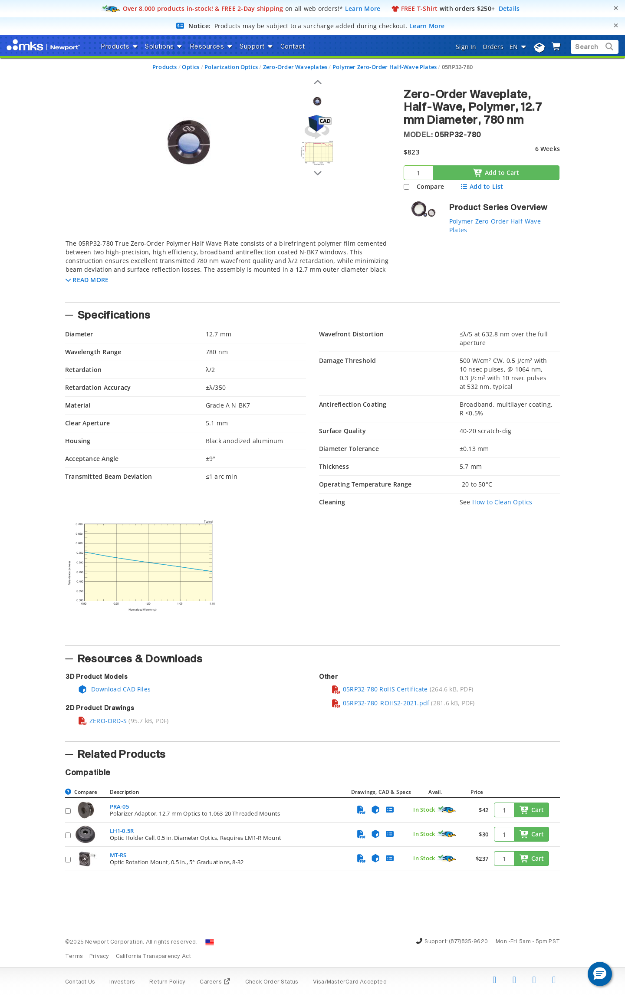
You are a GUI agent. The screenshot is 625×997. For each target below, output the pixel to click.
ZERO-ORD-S (102, 721)
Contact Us (80, 982)
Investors (122, 982)
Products (164, 67)
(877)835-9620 (468, 941)
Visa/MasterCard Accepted (350, 982)
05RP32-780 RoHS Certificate (379, 689)
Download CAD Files (114, 689)
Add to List (481, 186)
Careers (215, 982)
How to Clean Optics (502, 502)
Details (509, 8)
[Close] (615, 8)
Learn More (363, 8)
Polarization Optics (231, 67)
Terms (74, 956)
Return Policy (167, 982)
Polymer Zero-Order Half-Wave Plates (384, 67)
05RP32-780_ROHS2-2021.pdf (380, 703)
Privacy (99, 956)
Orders (493, 47)
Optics (190, 67)
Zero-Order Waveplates (295, 67)
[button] (87, 280)
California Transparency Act (153, 956)
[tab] (228, 268)
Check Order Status (272, 982)
